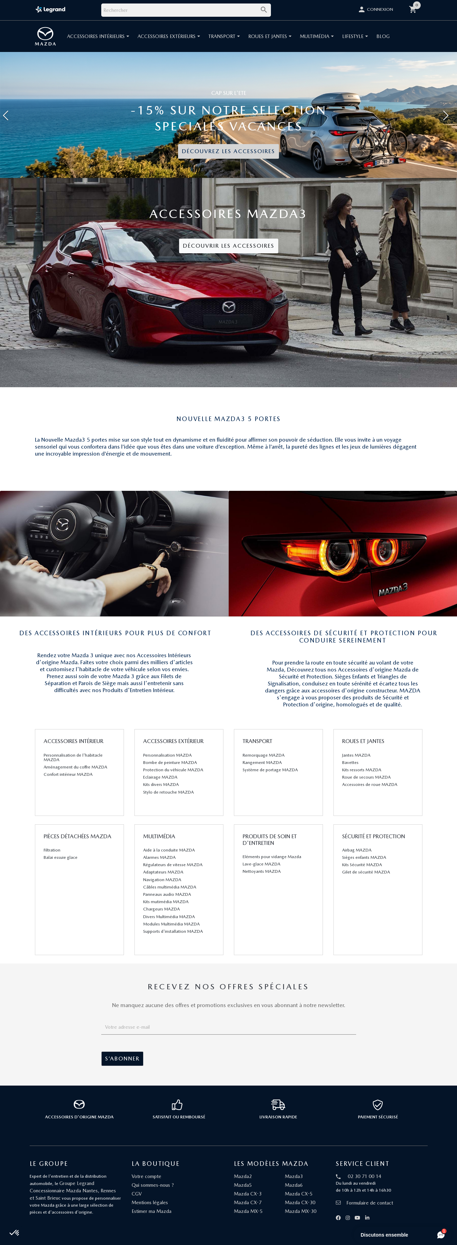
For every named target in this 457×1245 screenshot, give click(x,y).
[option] (228, 115)
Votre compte (146, 1176)
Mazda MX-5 (248, 1211)
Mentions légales (150, 1202)
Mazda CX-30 (300, 1202)
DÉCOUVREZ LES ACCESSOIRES (228, 151)
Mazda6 (294, 1185)
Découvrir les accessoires (228, 245)
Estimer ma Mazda (151, 1211)
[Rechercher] (186, 10)
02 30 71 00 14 (364, 1176)
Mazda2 (243, 1176)
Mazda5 (243, 1185)
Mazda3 (294, 1176)
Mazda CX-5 (298, 1194)
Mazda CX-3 (247, 1194)
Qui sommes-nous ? (153, 1185)
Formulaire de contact (364, 1203)
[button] (34, 115)
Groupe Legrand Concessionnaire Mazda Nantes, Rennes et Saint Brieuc (73, 1190)
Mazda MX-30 (300, 1211)
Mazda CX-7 (247, 1202)
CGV (137, 1194)
